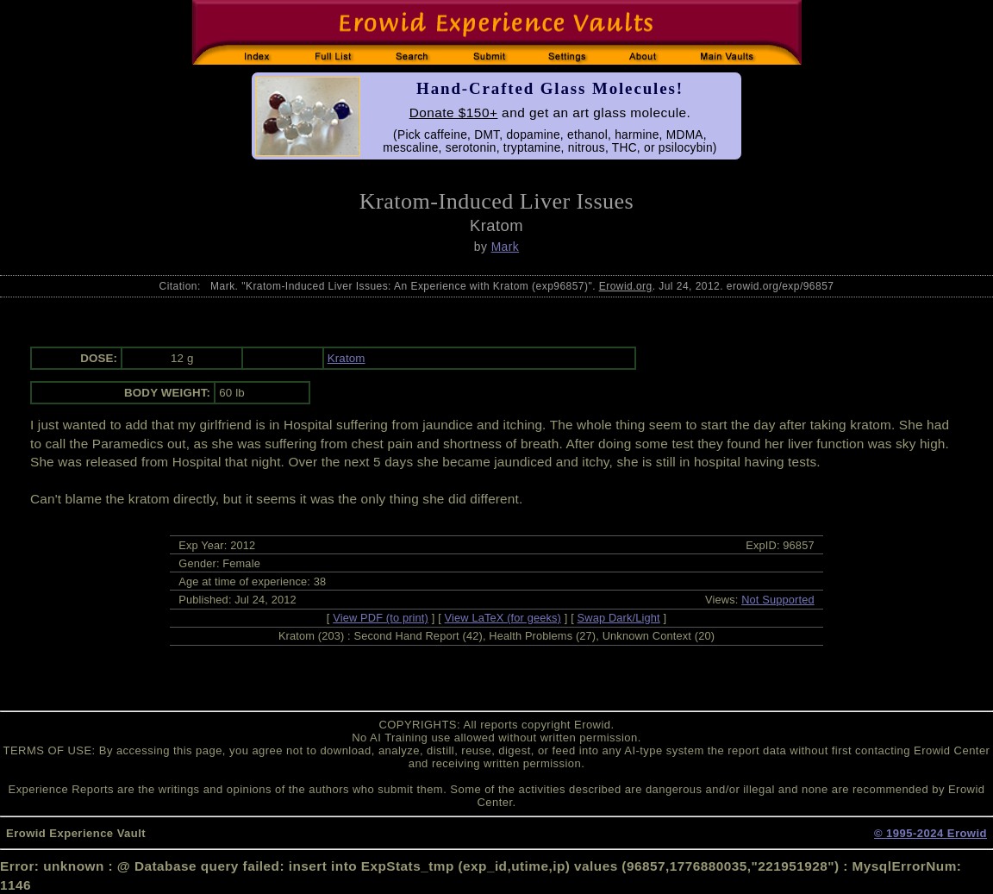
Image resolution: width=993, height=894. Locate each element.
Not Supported (778, 599)
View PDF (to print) (380, 617)
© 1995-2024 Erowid (930, 833)
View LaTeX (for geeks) (503, 617)
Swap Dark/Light (619, 617)
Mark (505, 246)
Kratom (346, 358)
